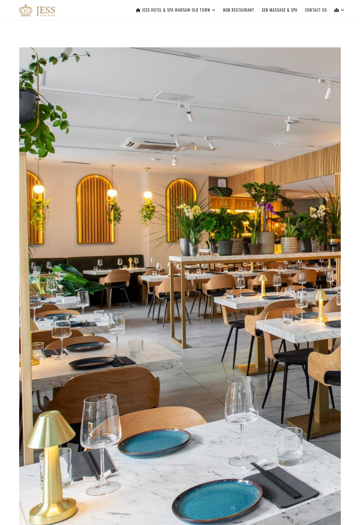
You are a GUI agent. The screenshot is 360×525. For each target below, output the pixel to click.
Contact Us (316, 10)
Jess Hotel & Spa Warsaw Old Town (173, 10)
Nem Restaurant (238, 10)
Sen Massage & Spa (279, 10)
